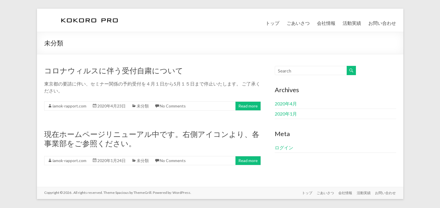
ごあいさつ (298, 23)
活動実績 (352, 23)
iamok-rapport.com (69, 105)
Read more (248, 105)
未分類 (143, 105)
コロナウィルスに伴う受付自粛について (113, 70)
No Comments (173, 105)
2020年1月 (286, 113)
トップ (272, 23)
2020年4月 (286, 103)
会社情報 (326, 23)
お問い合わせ (382, 23)
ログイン (284, 147)
